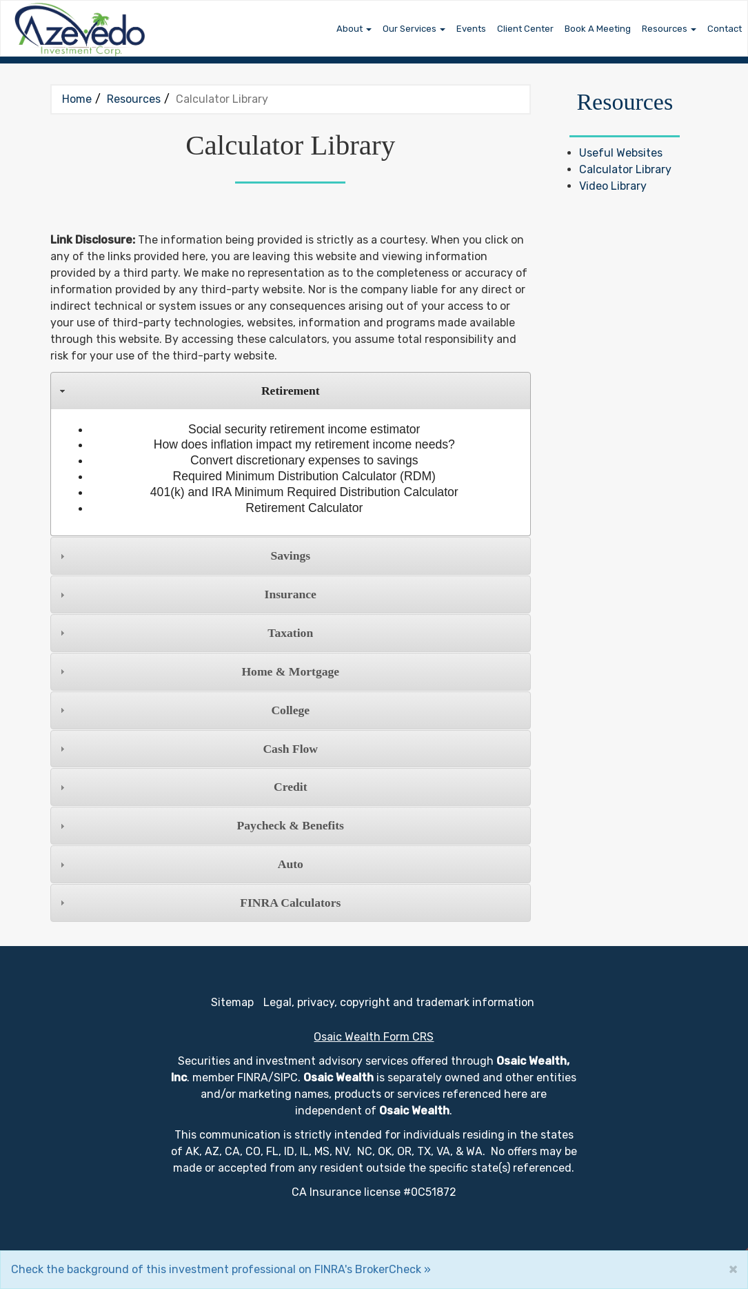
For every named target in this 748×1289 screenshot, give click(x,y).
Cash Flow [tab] (187, 749)
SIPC (286, 1077)
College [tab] (183, 710)
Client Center (525, 28)
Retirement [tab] (188, 390)
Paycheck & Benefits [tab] (200, 825)
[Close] (733, 1268)
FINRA (252, 1077)
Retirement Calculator (304, 508)
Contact (724, 28)
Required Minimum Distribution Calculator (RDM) (304, 476)
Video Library (613, 186)
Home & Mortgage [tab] (198, 671)
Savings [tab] (183, 555)
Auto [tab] (180, 864)
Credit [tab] (182, 787)
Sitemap (232, 1002)
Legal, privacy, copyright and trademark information (398, 1002)
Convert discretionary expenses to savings (304, 460)
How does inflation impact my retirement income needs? (304, 444)
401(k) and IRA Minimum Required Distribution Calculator (304, 492)
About (349, 28)
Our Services (409, 28)
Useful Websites (621, 152)
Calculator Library (625, 169)
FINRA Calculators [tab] (199, 902)
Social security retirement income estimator (304, 429)
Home (77, 99)
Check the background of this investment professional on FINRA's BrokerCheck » (221, 1269)
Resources (664, 28)
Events (471, 28)
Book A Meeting (598, 28)
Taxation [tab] (185, 633)
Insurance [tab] (186, 594)
